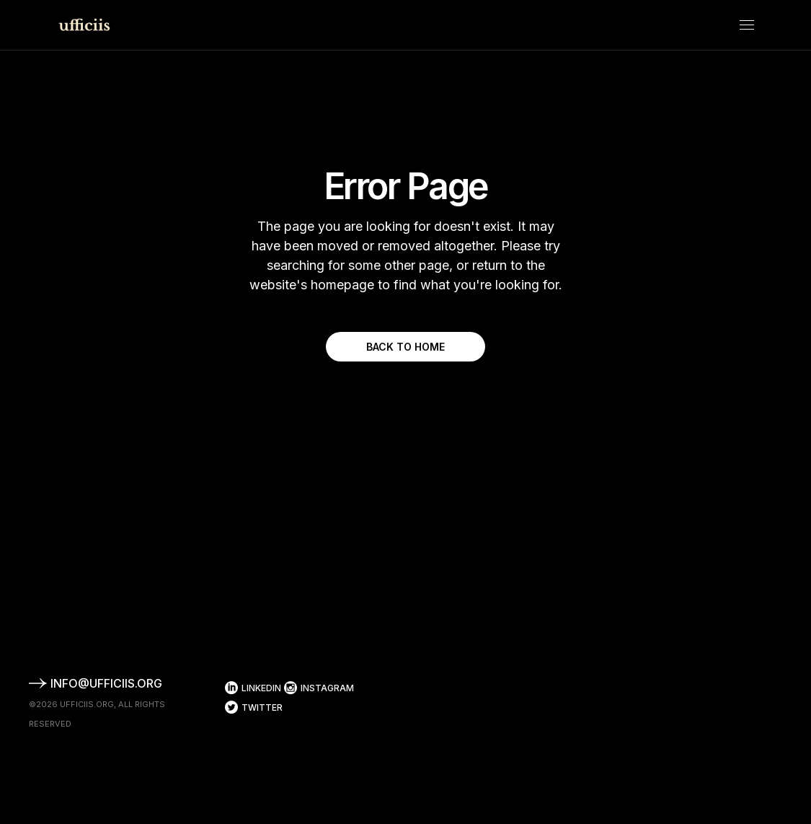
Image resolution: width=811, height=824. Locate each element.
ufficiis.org (87, 704)
